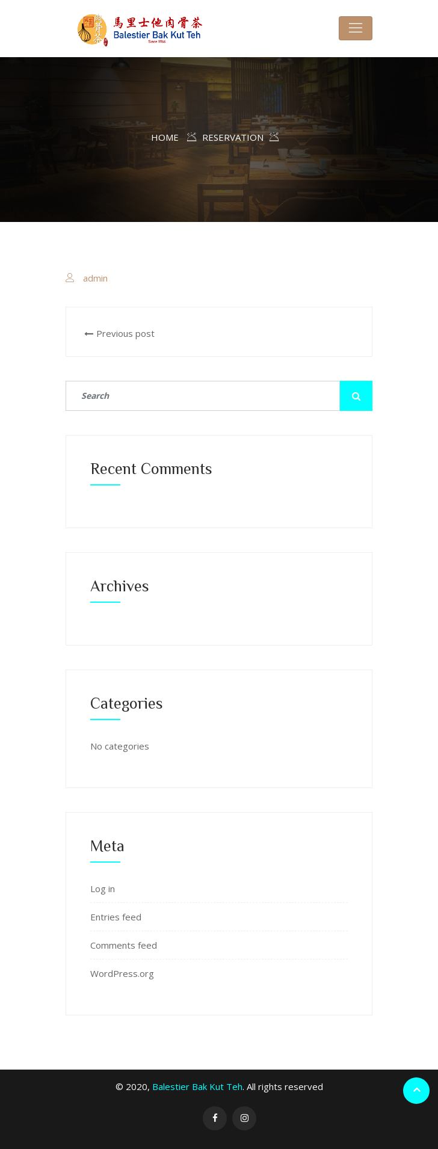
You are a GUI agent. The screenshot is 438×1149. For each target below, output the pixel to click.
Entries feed (115, 917)
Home (165, 137)
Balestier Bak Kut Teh (197, 1086)
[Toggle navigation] (355, 28)
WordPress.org (122, 973)
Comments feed (123, 945)
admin (95, 278)
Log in (102, 889)
